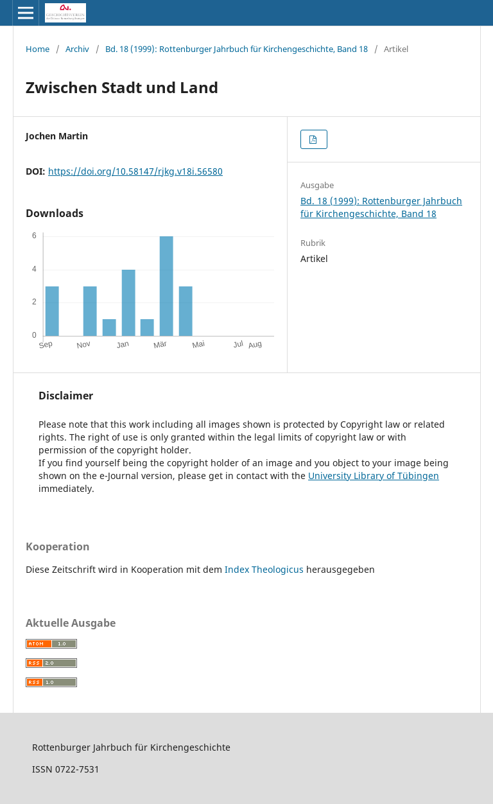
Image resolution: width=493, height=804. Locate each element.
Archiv (77, 49)
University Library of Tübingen (373, 475)
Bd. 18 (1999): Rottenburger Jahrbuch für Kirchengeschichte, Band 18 (236, 49)
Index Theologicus (265, 569)
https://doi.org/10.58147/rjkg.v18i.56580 (135, 171)
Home (37, 49)
